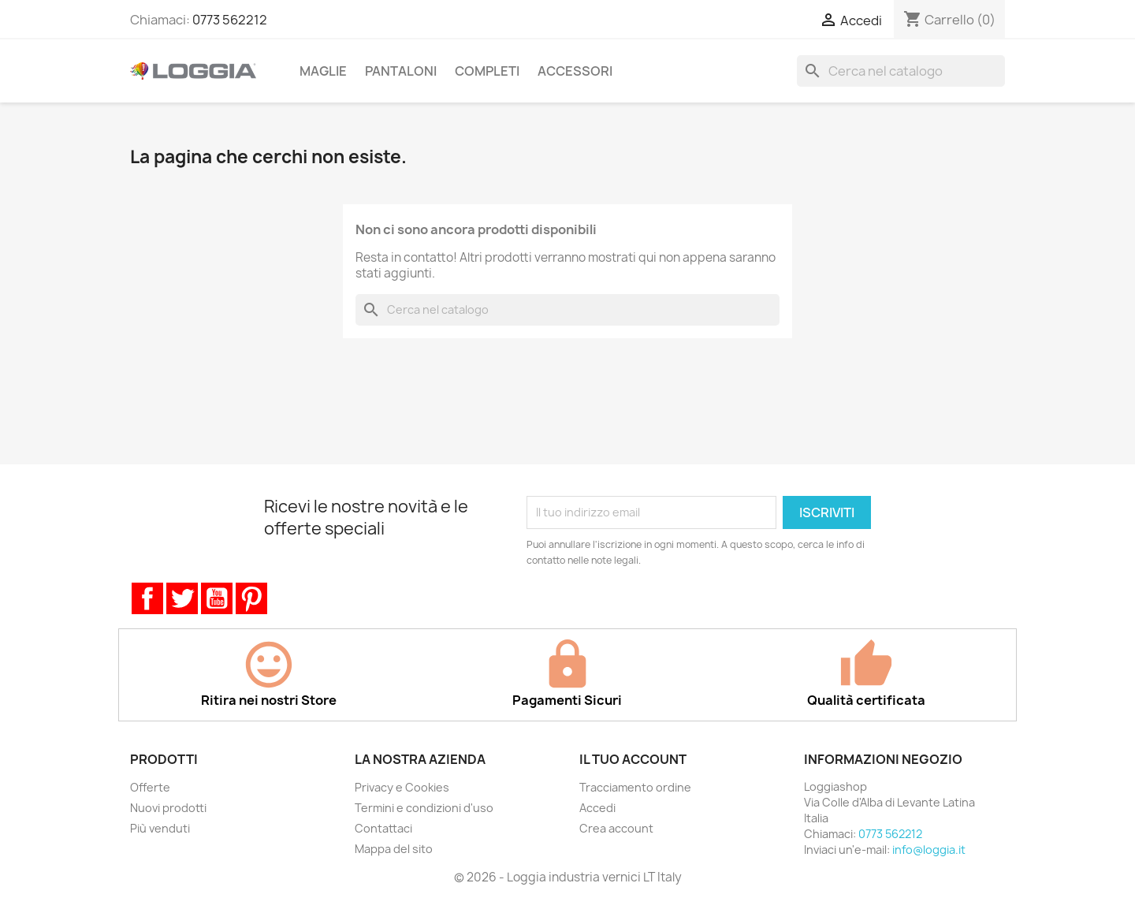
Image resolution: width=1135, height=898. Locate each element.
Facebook (147, 598)
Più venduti (160, 828)
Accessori (575, 71)
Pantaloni (401, 71)
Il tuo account (633, 759)
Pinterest (251, 598)
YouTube (217, 598)
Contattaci (383, 828)
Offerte (150, 787)
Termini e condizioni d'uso (424, 807)
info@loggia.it (929, 849)
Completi (487, 71)
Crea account (616, 828)
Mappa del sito (394, 848)
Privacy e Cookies (402, 787)
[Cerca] (901, 71)
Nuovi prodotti (168, 807)
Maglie (323, 71)
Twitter (182, 598)
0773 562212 (229, 19)
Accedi (597, 807)
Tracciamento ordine (635, 787)
